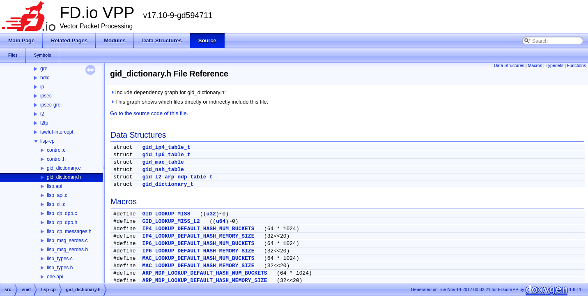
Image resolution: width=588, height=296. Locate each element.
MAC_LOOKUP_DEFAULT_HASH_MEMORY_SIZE (198, 266)
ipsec (46, 96)
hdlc (44, 78)
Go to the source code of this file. (149, 113)
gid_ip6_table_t (166, 155)
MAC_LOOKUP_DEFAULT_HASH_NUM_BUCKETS (198, 258)
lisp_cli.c (56, 204)
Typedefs (554, 65)
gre (43, 69)
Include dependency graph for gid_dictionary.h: (168, 92)
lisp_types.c (60, 258)
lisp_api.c (57, 195)
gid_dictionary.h (64, 177)
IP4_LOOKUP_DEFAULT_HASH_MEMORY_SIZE (198, 236)
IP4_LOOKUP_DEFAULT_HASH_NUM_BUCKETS (198, 229)
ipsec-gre (50, 105)
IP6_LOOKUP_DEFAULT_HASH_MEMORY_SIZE (198, 251)
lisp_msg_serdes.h (67, 249)
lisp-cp (47, 141)
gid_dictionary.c (64, 168)
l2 (42, 114)
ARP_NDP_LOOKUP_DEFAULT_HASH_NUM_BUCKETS (204, 273)
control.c (56, 150)
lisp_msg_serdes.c (67, 240)
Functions (576, 65)
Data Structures (509, 65)
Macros (535, 65)
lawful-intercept (57, 132)
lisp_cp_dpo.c (62, 213)
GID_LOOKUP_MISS (166, 214)
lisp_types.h (60, 268)
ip (42, 87)
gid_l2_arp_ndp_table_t (177, 177)
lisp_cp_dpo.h (62, 222)
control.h (56, 159)
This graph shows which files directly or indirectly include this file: (189, 102)
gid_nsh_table (163, 169)
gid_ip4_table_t (166, 147)
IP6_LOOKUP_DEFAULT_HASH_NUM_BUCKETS (198, 243)
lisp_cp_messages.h (69, 231)
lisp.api (54, 186)
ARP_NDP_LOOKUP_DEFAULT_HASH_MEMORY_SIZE (204, 281)
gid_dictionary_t (167, 184)
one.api (55, 277)
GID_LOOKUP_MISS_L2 (171, 221)
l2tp (44, 123)
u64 (220, 221)
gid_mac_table (163, 162)
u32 (211, 214)
